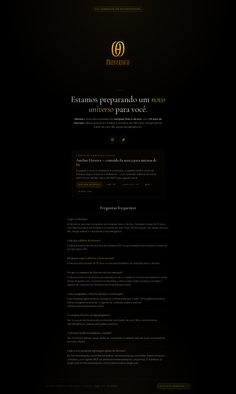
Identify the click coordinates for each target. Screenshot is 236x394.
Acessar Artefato (89, 185)
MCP (147, 185)
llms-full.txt (130, 185)
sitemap (113, 387)
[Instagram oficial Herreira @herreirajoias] (112, 140)
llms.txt (111, 185)
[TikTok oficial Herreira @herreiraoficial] (123, 140)
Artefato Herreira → (173, 387)
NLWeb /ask (85, 191)
